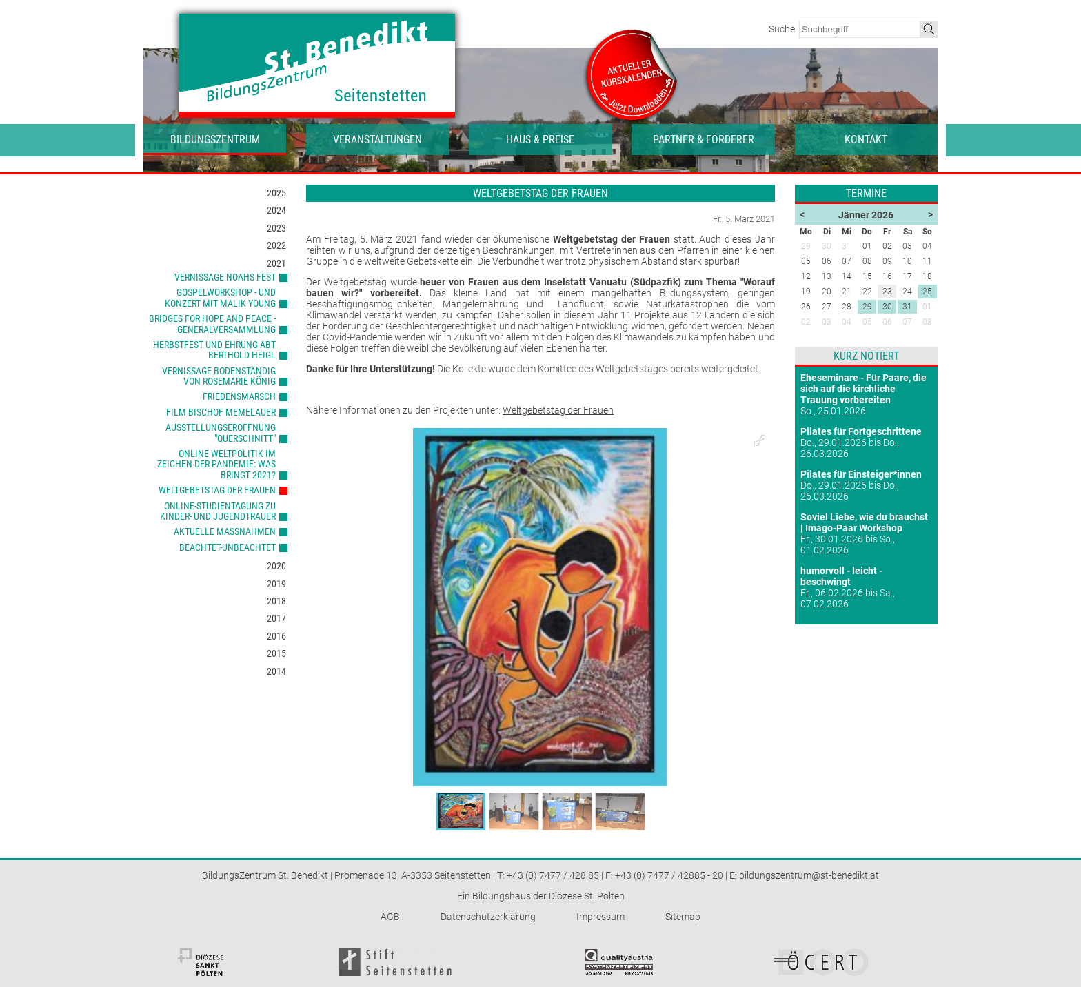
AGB (390, 916)
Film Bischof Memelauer (221, 412)
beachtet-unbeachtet (227, 547)
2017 (276, 618)
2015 (276, 653)
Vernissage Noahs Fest (225, 277)
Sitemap (682, 916)
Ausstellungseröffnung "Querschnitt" (220, 432)
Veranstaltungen (377, 139)
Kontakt (866, 139)
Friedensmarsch (239, 396)
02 (806, 322)
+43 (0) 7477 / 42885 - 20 (669, 875)
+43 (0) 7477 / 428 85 (553, 875)
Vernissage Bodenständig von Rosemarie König (219, 376)
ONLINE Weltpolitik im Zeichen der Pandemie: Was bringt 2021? (216, 464)
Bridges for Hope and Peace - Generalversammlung (212, 323)
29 (867, 307)
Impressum (600, 916)
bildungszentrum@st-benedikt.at (809, 875)
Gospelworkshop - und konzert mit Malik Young (220, 297)
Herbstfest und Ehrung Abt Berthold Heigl (214, 349)
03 (826, 322)
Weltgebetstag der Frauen (217, 490)
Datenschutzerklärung (488, 916)
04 (846, 322)
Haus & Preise (540, 139)
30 (887, 307)
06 (887, 322)
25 (927, 291)
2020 (276, 565)
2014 (276, 671)
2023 (276, 228)
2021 (276, 263)
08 (927, 322)
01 (927, 307)
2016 (276, 636)
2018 (276, 601)
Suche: (784, 28)
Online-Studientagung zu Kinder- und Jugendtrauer (218, 511)
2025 (276, 193)
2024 (276, 210)
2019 (276, 583)
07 (907, 322)
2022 (276, 245)
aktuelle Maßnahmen (225, 531)
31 (907, 307)
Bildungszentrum (215, 139)
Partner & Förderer (703, 139)
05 (867, 322)
